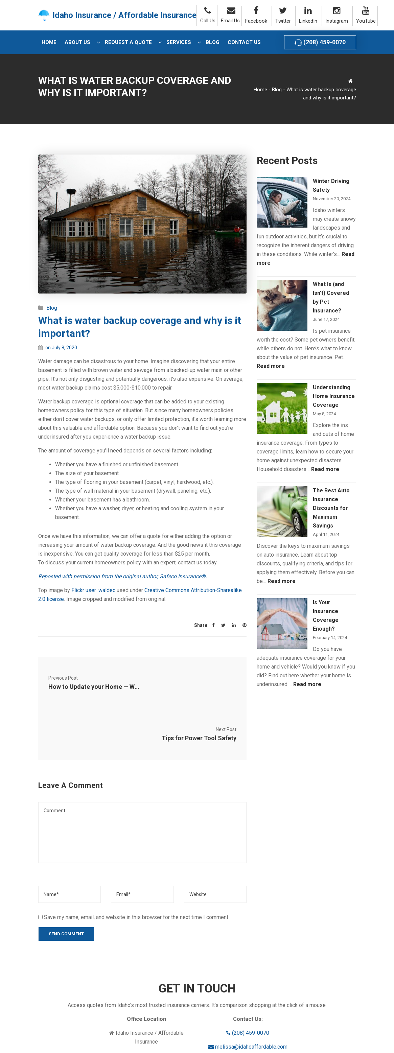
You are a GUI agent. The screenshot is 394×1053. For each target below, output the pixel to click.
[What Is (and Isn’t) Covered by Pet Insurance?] (282, 305)
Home (260, 90)
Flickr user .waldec (93, 590)
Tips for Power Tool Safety (199, 686)
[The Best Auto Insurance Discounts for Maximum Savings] (282, 511)
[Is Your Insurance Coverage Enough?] (282, 623)
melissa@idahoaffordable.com (247, 995)
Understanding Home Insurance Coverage (334, 396)
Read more (271, 366)
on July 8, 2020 (61, 347)
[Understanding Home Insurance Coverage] (282, 408)
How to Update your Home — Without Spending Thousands (90, 686)
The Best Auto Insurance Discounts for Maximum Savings (331, 508)
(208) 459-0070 (320, 42)
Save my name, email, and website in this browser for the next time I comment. (136, 866)
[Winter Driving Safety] (282, 202)
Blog (277, 90)
